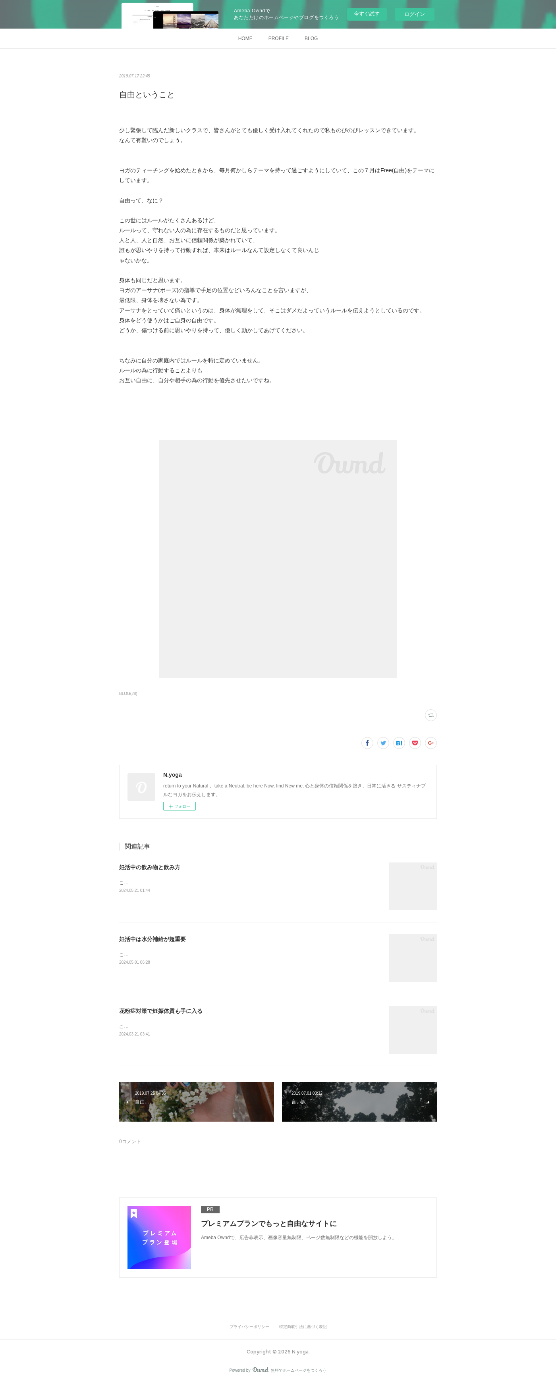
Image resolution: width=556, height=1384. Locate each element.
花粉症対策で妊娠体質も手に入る (161, 1011)
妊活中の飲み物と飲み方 (149, 867)
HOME (245, 38)
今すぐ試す (367, 14)
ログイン (414, 14)
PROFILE (278, 38)
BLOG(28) (128, 693)
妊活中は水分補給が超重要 (152, 939)
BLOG (311, 38)
